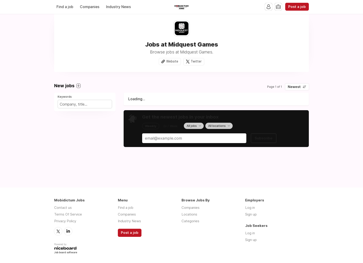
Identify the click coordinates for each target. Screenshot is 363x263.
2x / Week (170, 126)
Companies (89, 7)
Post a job (297, 7)
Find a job (64, 7)
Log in (250, 207)
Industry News (118, 7)
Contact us (63, 207)
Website (172, 61)
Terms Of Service (68, 214)
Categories (190, 221)
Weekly (150, 126)
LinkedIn (68, 231)
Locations (189, 214)
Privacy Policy (65, 221)
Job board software (65, 252)
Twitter (196, 61)
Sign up (251, 214)
